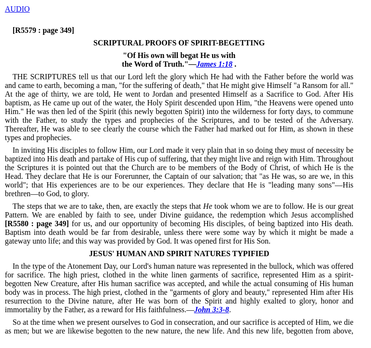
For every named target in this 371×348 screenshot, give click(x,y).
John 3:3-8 (211, 309)
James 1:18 (214, 64)
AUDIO (17, 9)
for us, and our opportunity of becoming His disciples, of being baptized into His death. (179, 223)
